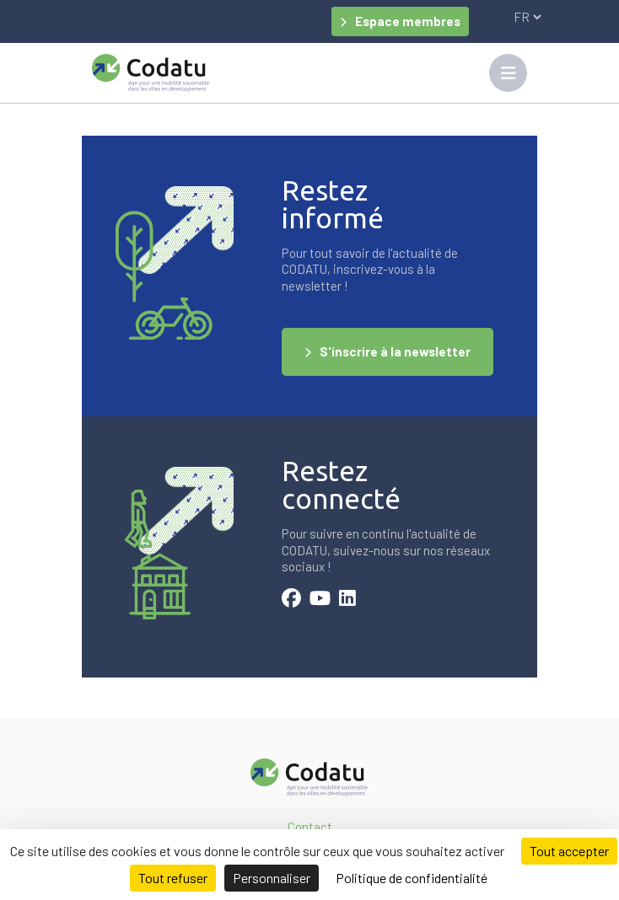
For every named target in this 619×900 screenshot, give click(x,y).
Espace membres (407, 21)
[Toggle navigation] (508, 73)
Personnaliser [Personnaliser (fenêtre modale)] (271, 878)
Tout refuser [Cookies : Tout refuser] (172, 878)
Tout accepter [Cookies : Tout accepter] (569, 851)
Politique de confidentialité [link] (411, 878)
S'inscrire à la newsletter (395, 351)
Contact (310, 826)
